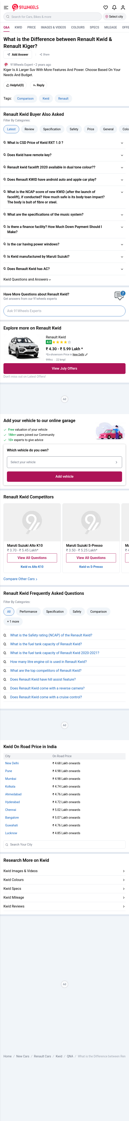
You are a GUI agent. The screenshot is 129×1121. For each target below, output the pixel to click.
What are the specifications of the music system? (45, 214)
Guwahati (11, 825)
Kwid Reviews (13, 906)
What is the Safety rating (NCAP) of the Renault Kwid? (51, 635)
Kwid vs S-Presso (91, 566)
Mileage (110, 27)
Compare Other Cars (20, 579)
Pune (8, 771)
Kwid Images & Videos (20, 871)
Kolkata (10, 786)
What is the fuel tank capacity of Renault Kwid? (46, 644)
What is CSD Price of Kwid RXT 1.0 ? (35, 143)
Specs (94, 27)
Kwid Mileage (13, 897)
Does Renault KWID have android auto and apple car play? (51, 179)
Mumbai (10, 778)
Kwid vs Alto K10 (32, 566)
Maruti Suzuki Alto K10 (25, 545)
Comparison (25, 98)
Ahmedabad (13, 794)
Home (7, 1056)
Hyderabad (12, 802)
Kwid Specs (12, 889)
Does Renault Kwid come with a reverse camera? (47, 688)
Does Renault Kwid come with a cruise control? (46, 697)
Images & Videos (53, 27)
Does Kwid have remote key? (29, 155)
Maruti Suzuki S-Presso (84, 545)
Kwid (18, 27)
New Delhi (12, 763)
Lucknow (11, 833)
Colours (77, 27)
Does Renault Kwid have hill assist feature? (43, 679)
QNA (70, 1056)
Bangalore (12, 817)
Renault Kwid (56, 337)
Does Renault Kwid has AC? (28, 269)
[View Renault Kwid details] (23, 348)
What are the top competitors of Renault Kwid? (45, 671)
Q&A (6, 27)
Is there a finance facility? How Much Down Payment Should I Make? (54, 229)
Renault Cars (42, 1056)
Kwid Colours (13, 880)
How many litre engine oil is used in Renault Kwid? (48, 662)
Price (31, 27)
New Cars (22, 1056)
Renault (63, 98)
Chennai (10, 810)
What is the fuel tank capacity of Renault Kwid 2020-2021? (54, 653)
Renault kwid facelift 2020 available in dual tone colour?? (51, 167)
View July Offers (64, 368)
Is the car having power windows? (33, 244)
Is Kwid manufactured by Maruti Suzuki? (38, 256)
